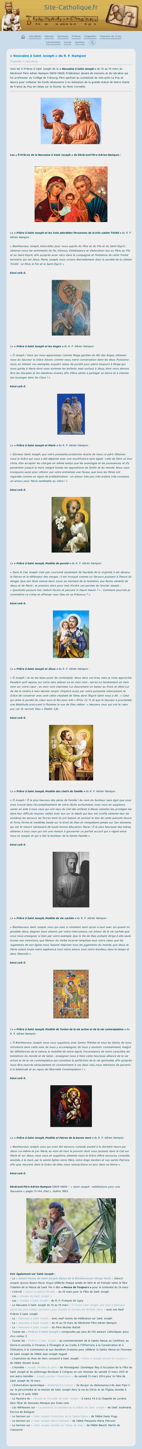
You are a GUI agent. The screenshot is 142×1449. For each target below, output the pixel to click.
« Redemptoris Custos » (60, 1385)
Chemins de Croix (110, 36)
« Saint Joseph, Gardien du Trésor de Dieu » (58, 1425)
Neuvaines (31, 61)
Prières (76, 36)
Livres (67, 42)
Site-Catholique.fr (71, 8)
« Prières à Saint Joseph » (43, 1332)
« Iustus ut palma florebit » (40, 1292)
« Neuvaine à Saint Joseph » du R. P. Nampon (48, 56)
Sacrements (53, 42)
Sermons (62, 36)
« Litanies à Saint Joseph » (33, 1301)
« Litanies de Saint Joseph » (34, 1296)
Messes (49, 36)
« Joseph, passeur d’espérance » (54, 1376)
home (23, 37)
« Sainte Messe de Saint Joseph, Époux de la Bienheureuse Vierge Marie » (64, 1278)
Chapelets (90, 36)
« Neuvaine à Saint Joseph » (33, 1318)
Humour (80, 42)
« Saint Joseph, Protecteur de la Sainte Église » (60, 1416)
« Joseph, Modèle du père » (42, 1367)
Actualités (35, 36)
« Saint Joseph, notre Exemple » (51, 1421)
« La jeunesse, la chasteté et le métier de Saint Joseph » (71, 1407)
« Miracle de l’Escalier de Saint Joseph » (56, 1399)
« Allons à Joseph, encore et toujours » (104, 1358)
